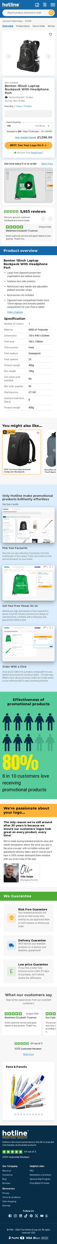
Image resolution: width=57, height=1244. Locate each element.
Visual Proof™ (37, 152)
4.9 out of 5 (36, 1043)
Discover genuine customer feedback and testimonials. (17, 218)
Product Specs (23, 26)
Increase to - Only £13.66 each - (29, 131)
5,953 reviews (33, 211)
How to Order (39, 26)
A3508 (28, 21)
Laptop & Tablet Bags (12, 21)
